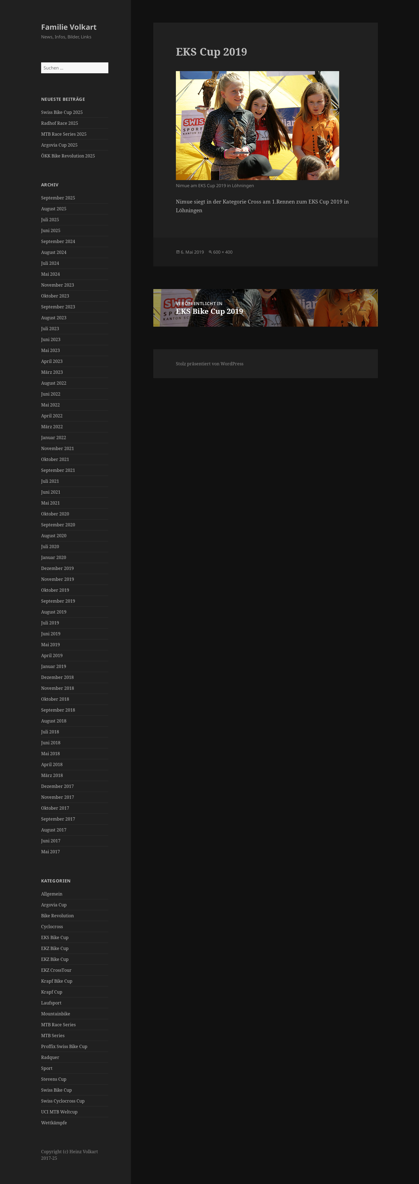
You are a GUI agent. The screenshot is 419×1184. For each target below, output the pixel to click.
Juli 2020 (50, 547)
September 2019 (58, 601)
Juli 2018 (50, 732)
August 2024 (53, 252)
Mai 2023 (50, 350)
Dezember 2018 (57, 677)
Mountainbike (55, 1014)
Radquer (50, 1057)
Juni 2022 (50, 394)
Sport (47, 1068)
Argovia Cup (54, 905)
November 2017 (57, 797)
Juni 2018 (50, 743)
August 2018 (53, 721)
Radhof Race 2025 (59, 123)
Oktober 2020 (55, 514)
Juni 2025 (50, 230)
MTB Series (53, 1036)
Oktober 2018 (55, 699)
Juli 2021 (50, 481)
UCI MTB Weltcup (59, 1112)
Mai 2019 (50, 645)
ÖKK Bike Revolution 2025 (68, 156)
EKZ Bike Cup (55, 948)
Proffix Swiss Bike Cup (64, 1046)
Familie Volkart (69, 27)
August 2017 (53, 830)
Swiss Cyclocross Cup (63, 1101)
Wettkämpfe (54, 1123)
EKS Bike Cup (55, 937)
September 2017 (58, 819)
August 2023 (53, 318)
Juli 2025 (50, 220)
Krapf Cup (51, 992)
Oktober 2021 (55, 459)
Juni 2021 (50, 492)
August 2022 (53, 383)
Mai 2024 (50, 274)
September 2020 (58, 525)
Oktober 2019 (55, 590)
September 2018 (58, 710)
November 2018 (57, 688)
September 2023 (58, 307)
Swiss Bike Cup (56, 1090)
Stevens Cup (53, 1079)
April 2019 (52, 655)
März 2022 (52, 427)
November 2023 (57, 285)
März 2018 (52, 775)
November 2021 (57, 448)
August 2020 (53, 536)
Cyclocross (52, 927)
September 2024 (58, 241)
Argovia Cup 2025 (59, 145)
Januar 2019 (53, 666)
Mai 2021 (50, 503)
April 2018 (52, 764)
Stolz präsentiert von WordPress (209, 364)
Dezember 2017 (57, 786)
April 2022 (52, 416)
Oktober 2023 (55, 296)
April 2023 (52, 361)
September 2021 (58, 470)
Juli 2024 (50, 263)
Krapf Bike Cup (56, 981)
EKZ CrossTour (56, 970)
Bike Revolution (57, 916)
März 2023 (52, 372)
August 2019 (53, 612)
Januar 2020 (53, 557)
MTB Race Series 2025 (64, 134)
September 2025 (58, 198)
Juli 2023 (50, 329)
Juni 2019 (50, 634)
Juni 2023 (50, 339)
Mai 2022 (50, 405)
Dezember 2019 (57, 568)
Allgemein (51, 894)
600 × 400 (223, 252)
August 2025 (53, 209)
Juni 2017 (50, 841)
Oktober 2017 (55, 808)
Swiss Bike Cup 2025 (62, 112)
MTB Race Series (58, 1025)
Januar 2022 (53, 438)
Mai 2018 (50, 754)
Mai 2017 (50, 852)
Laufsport (51, 1003)
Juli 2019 (50, 623)
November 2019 (57, 579)
